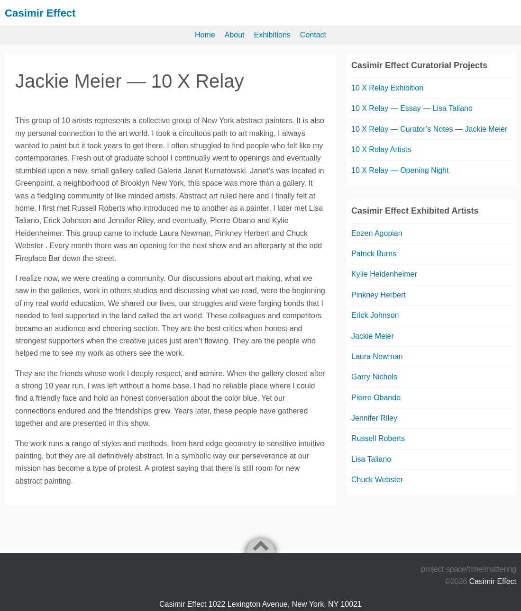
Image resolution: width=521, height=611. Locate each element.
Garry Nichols (374, 377)
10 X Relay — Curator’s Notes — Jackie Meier (429, 129)
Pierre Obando (376, 397)
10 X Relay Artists (381, 149)
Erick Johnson (375, 315)
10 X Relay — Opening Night (399, 170)
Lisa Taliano (371, 459)
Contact (313, 35)
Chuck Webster (377, 480)
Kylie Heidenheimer (384, 274)
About (235, 35)
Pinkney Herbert (378, 295)
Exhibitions (272, 35)
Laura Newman (377, 356)
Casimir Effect (43, 12)
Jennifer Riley (374, 418)
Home (205, 35)
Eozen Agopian (376, 233)
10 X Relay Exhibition (387, 88)
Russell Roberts (378, 438)
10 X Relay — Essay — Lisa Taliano (412, 108)
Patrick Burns (373, 254)
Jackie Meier (372, 336)
